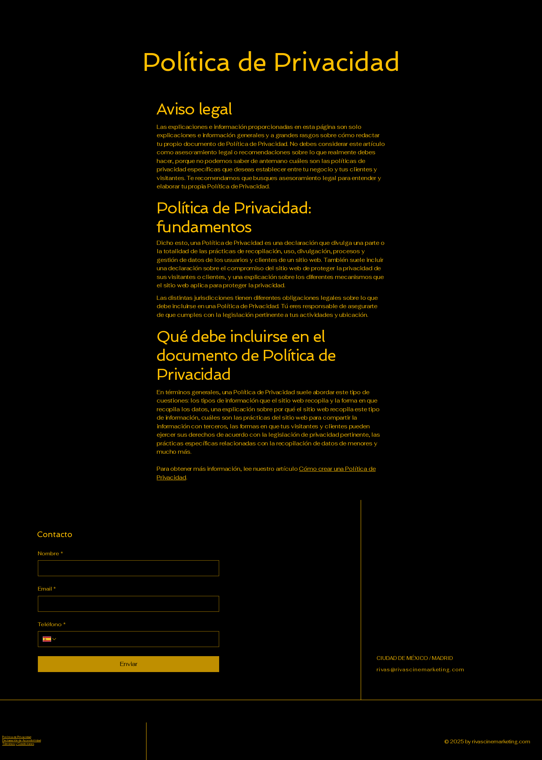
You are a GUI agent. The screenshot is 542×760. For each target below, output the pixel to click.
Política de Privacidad (16, 737)
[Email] (126, 603)
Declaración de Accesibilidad (21, 740)
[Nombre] (126, 568)
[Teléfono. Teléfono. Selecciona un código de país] (50, 639)
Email (47, 589)
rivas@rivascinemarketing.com (420, 669)
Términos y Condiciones (18, 744)
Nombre (50, 554)
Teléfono (52, 624)
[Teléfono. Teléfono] (135, 639)
